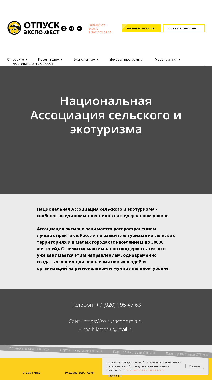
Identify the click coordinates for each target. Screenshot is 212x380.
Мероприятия (166, 59)
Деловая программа (126, 59)
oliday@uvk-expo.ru (97, 26)
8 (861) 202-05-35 (99, 32)
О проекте (16, 59)
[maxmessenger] (64, 28)
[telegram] (71, 28)
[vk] (79, 28)
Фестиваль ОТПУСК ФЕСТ (33, 63)
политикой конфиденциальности (145, 370)
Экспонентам (85, 59)
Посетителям (49, 59)
